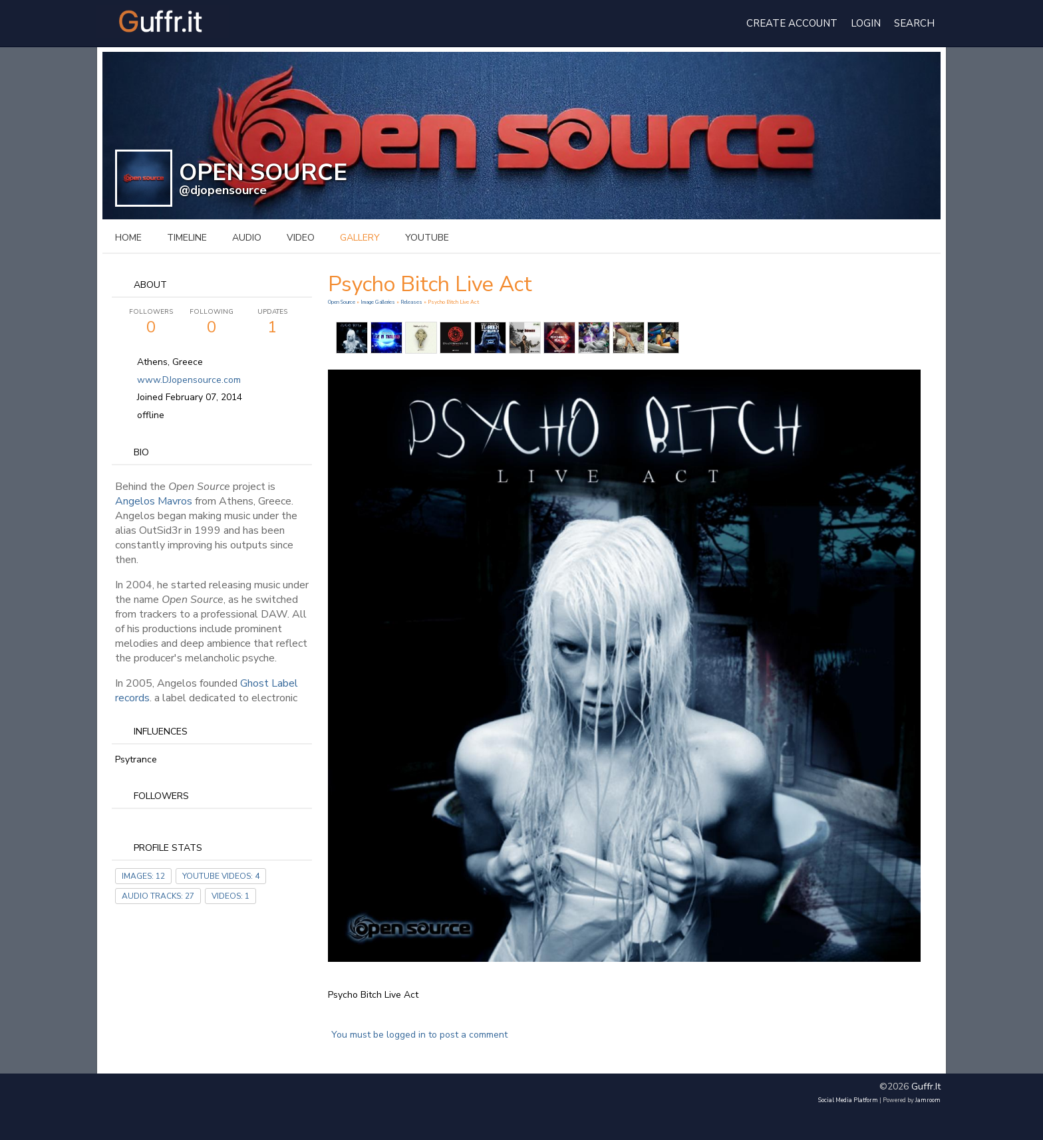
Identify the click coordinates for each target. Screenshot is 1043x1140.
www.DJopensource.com (189, 380)
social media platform (848, 1100)
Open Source (342, 302)
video (301, 237)
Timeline (187, 237)
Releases (411, 302)
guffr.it (926, 1086)
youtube (427, 237)
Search (914, 23)
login (866, 23)
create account (791, 23)
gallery (360, 237)
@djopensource (223, 190)
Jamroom (928, 1100)
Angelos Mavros (153, 501)
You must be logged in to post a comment (419, 1034)
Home (128, 237)
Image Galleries (378, 302)
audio (246, 237)
